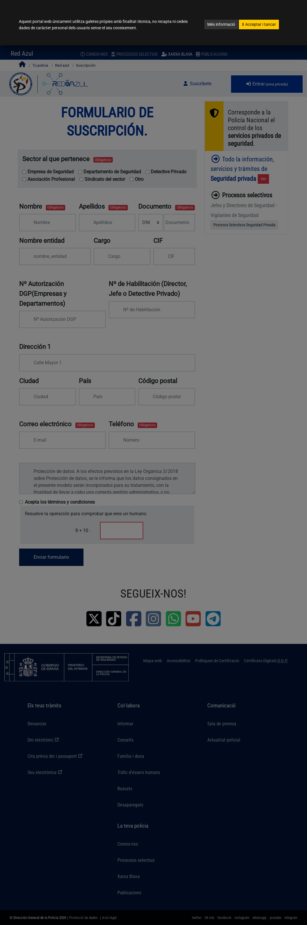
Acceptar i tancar (259, 24)
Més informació (221, 24)
